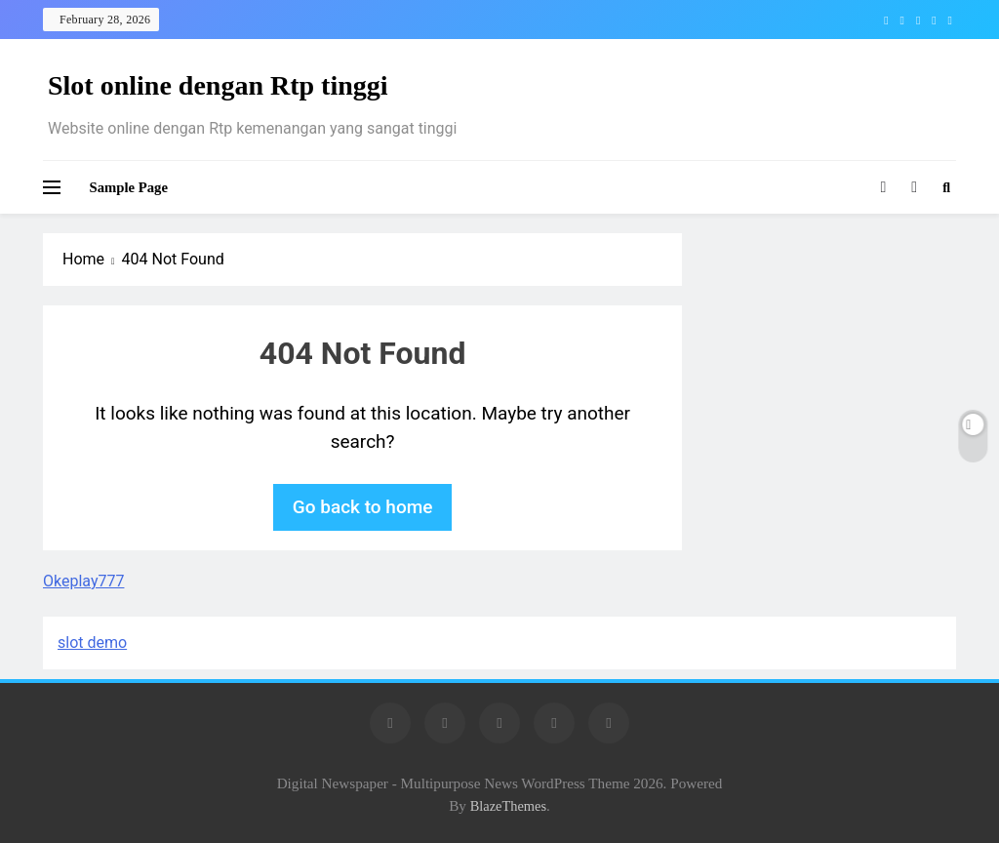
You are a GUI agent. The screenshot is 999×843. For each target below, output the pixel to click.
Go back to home (363, 507)
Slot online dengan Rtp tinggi (218, 85)
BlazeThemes (508, 806)
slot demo (92, 642)
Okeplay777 (83, 581)
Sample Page (129, 187)
